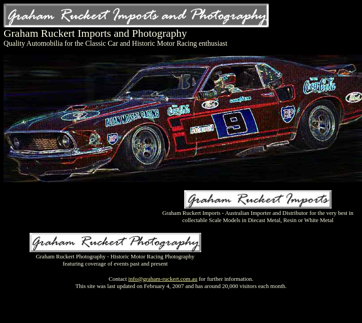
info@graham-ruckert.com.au (162, 278)
